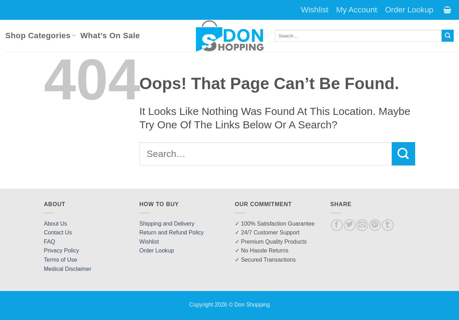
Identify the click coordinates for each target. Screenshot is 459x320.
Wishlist (314, 9)
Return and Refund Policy (171, 232)
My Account (356, 9)
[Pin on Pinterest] (375, 225)
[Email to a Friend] (362, 225)
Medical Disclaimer (67, 269)
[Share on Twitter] (349, 225)
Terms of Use (60, 260)
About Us (55, 224)
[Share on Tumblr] (388, 225)
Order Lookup (409, 9)
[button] (447, 10)
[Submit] (448, 36)
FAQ (49, 242)
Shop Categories (40, 35)
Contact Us (58, 232)
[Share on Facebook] (337, 225)
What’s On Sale (110, 35)
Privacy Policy (61, 251)
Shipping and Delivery (166, 224)
